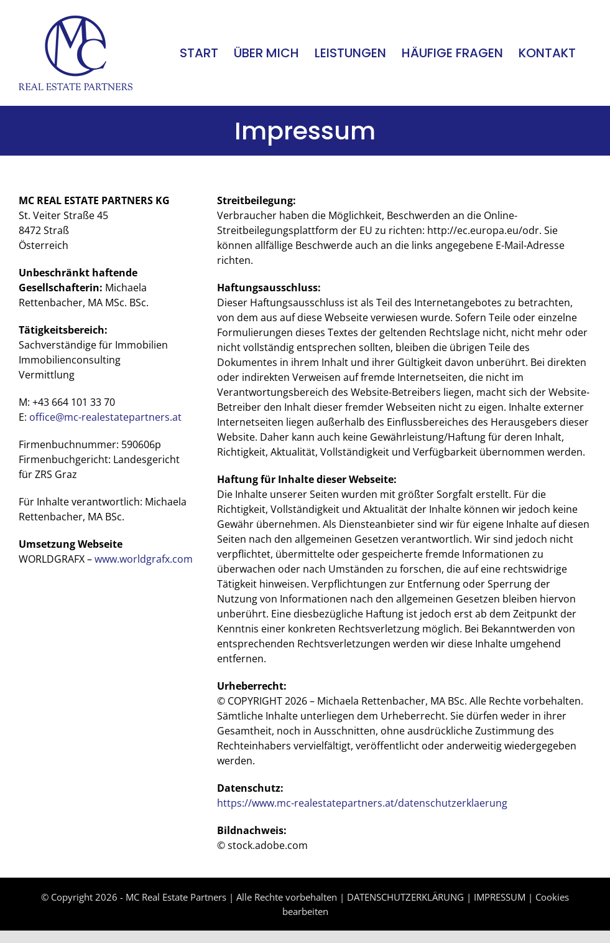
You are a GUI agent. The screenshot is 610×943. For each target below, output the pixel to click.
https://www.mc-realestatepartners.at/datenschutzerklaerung (362, 803)
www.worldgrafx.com (144, 559)
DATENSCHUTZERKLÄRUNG (405, 897)
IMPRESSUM (499, 897)
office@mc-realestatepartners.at (105, 417)
